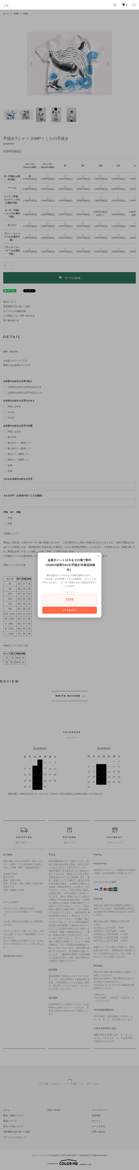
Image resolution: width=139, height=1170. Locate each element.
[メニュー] (134, 5)
